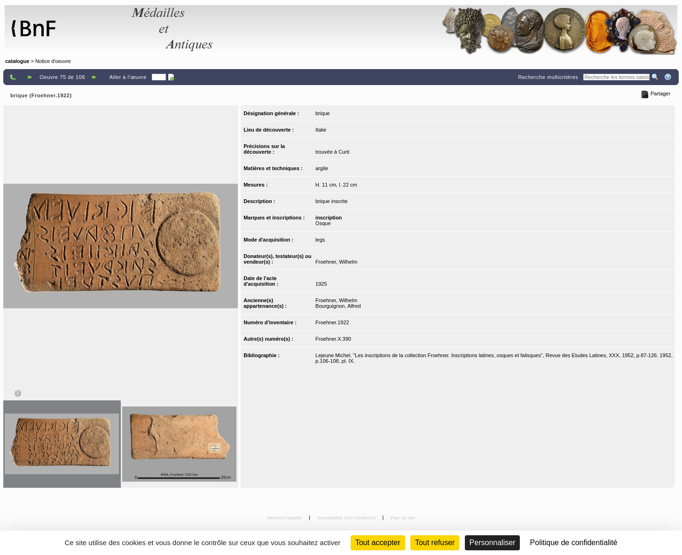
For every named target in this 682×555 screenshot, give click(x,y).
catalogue (17, 61)
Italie (320, 130)
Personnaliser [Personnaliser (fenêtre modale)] (493, 543)
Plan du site (403, 517)
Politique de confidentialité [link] (574, 543)
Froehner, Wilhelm (336, 262)
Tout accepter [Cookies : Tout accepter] (377, 543)
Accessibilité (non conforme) (347, 517)
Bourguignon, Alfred (338, 306)
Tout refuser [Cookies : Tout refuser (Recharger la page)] (435, 543)
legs (320, 239)
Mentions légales (285, 517)
